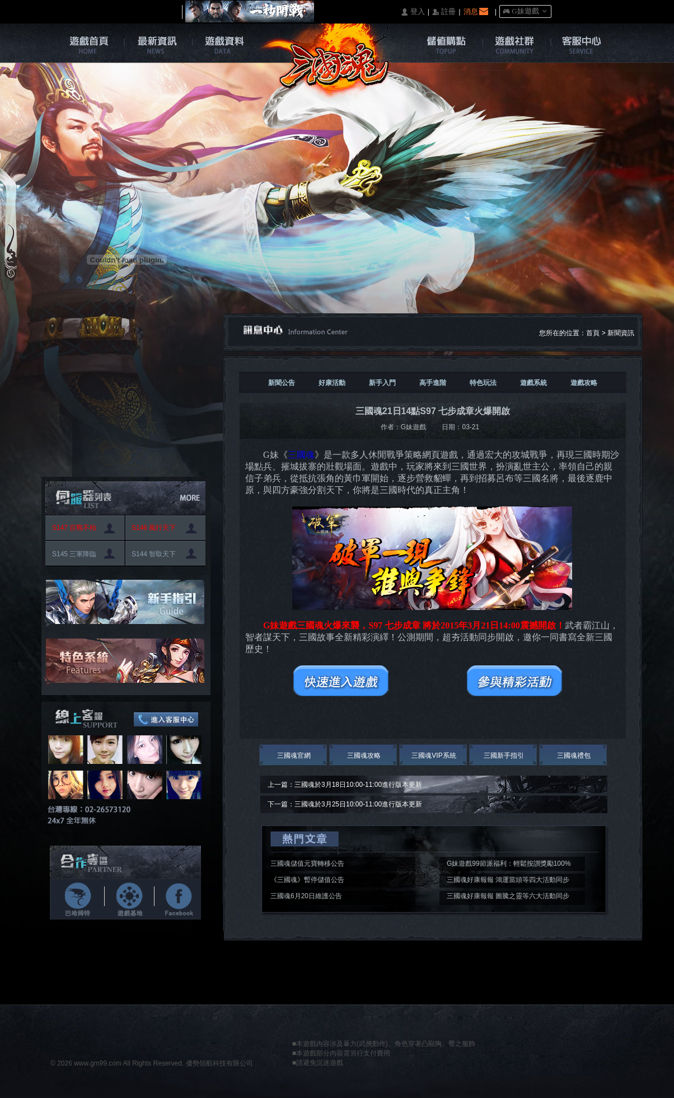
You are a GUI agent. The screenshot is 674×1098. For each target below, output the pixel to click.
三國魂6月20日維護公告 (306, 896)
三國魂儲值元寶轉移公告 (307, 863)
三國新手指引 (504, 755)
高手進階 (432, 383)
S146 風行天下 (154, 528)
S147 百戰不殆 (74, 528)
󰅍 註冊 (444, 12)
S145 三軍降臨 (74, 554)
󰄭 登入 (412, 12)
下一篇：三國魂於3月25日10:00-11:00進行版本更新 (345, 804)
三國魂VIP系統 (433, 755)
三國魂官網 (294, 755)
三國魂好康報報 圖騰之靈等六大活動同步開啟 (508, 897)
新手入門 (382, 383)
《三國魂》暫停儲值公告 (307, 880)
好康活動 (332, 383)
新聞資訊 (620, 333)
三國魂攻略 (364, 755)
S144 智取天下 (154, 554)
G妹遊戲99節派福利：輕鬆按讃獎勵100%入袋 (508, 865)
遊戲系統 (533, 383)
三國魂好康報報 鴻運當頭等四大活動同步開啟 (508, 881)
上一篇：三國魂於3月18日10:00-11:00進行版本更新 (345, 785)
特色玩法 (483, 383)
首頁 (593, 333)
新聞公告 (281, 383)
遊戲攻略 (583, 383)
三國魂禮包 (574, 755)
